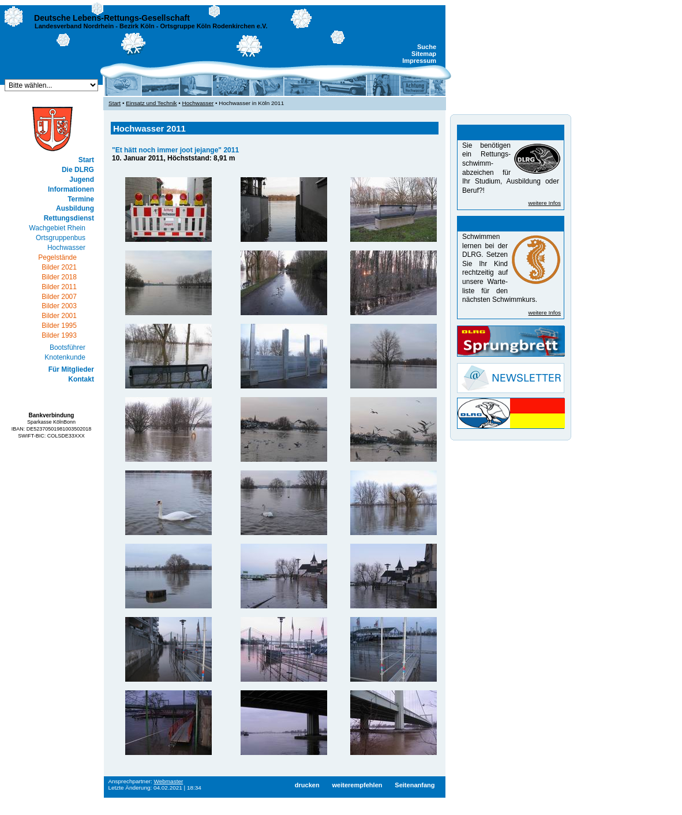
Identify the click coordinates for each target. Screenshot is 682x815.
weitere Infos (545, 203)
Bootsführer (67, 347)
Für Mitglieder (71, 369)
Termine (81, 199)
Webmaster (168, 781)
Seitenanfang (414, 785)
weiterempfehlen (357, 785)
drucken (307, 785)
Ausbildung (75, 208)
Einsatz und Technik (151, 103)
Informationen (71, 189)
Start (86, 160)
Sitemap (423, 53)
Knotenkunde (64, 357)
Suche (426, 46)
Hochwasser (66, 248)
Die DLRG (78, 170)
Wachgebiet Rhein (57, 228)
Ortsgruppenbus (60, 238)
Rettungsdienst (69, 218)
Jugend (81, 179)
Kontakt (81, 379)
